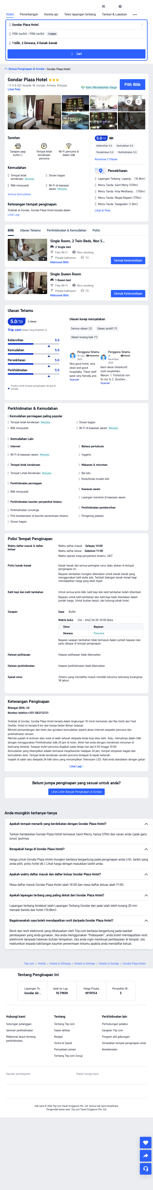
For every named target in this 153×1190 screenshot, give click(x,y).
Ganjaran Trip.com (112, 1030)
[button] (111, 6)
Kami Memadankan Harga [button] (101, 87)
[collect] (145, 1142)
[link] (103, 6)
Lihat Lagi (14, 214)
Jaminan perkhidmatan (19, 1030)
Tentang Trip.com (64, 1024)
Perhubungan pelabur (115, 1024)
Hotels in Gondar (109, 963)
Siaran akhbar (62, 1030)
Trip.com (29, 963)
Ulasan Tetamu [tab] (30, 230)
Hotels (42, 963)
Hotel (10, 14)
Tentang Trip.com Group (68, 1055)
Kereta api (51, 14)
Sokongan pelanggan (18, 1024)
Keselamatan (109, 1049)
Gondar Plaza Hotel (27, 79)
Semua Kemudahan (19, 194)
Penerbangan (29, 14)
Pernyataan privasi (65, 1049)
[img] (34, 112)
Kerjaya (58, 1036)
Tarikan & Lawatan (114, 14)
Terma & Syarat (63, 1043)
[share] (145, 1156)
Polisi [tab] (96, 230)
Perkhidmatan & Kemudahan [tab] (66, 230)
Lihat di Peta (102, 210)
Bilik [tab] (11, 230)
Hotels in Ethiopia (60, 963)
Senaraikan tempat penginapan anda (124, 1043)
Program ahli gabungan (116, 1036)
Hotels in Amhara (85, 963)
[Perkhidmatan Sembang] (145, 1169)
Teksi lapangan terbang (80, 14)
